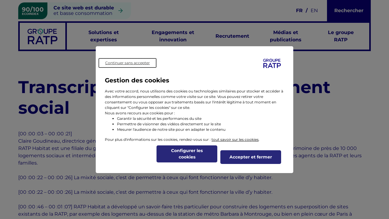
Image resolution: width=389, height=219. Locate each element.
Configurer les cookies (187, 154)
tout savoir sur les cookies (235, 139)
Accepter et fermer (250, 157)
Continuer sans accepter (127, 63)
